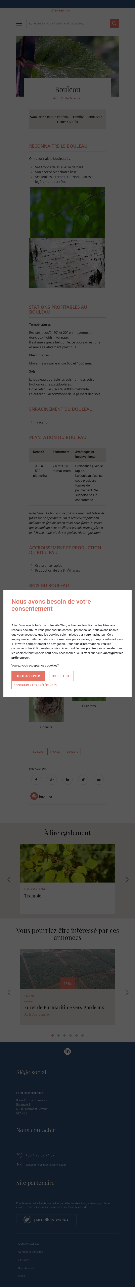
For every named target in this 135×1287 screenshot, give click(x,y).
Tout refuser (61, 676)
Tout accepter (28, 676)
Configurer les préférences (35, 685)
